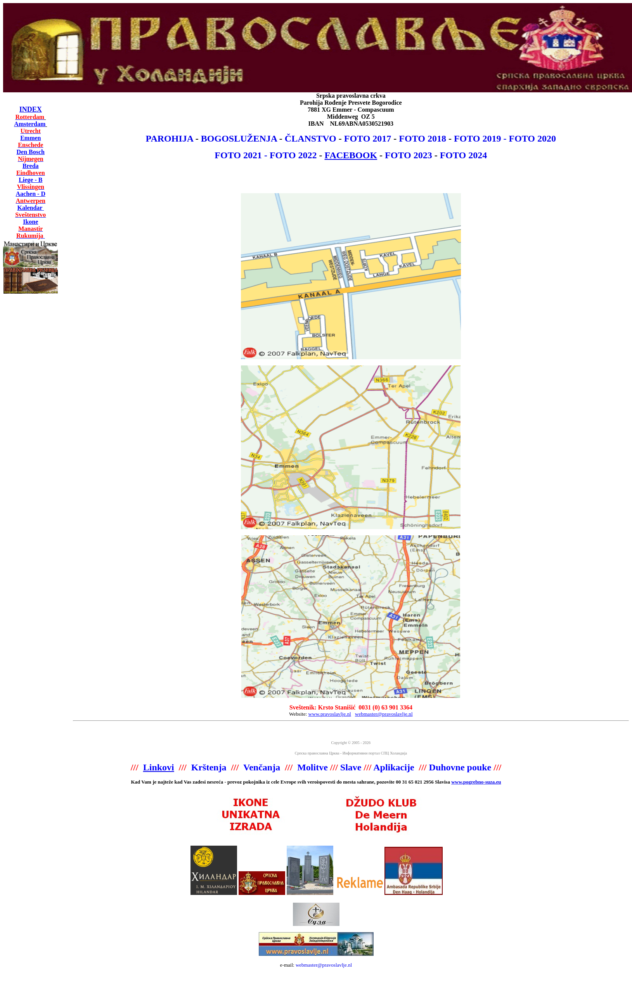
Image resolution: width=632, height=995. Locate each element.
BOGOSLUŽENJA (239, 138)
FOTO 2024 (463, 155)
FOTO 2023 (408, 155)
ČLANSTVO (310, 138)
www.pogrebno (467, 782)
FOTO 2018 (422, 138)
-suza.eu (492, 782)
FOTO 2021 (238, 155)
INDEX (30, 109)
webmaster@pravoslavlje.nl (324, 965)
